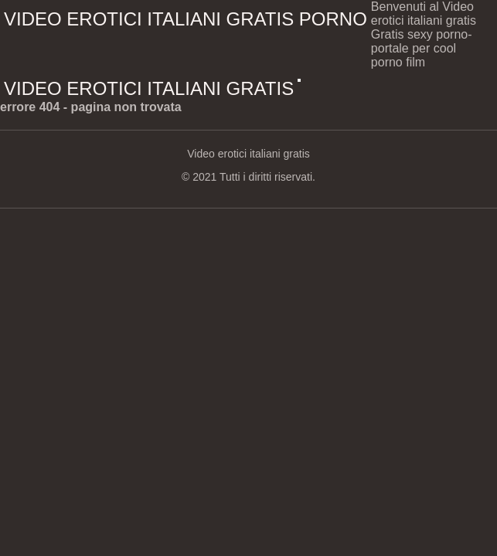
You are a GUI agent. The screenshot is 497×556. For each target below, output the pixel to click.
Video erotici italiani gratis (149, 88)
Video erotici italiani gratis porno (185, 18)
